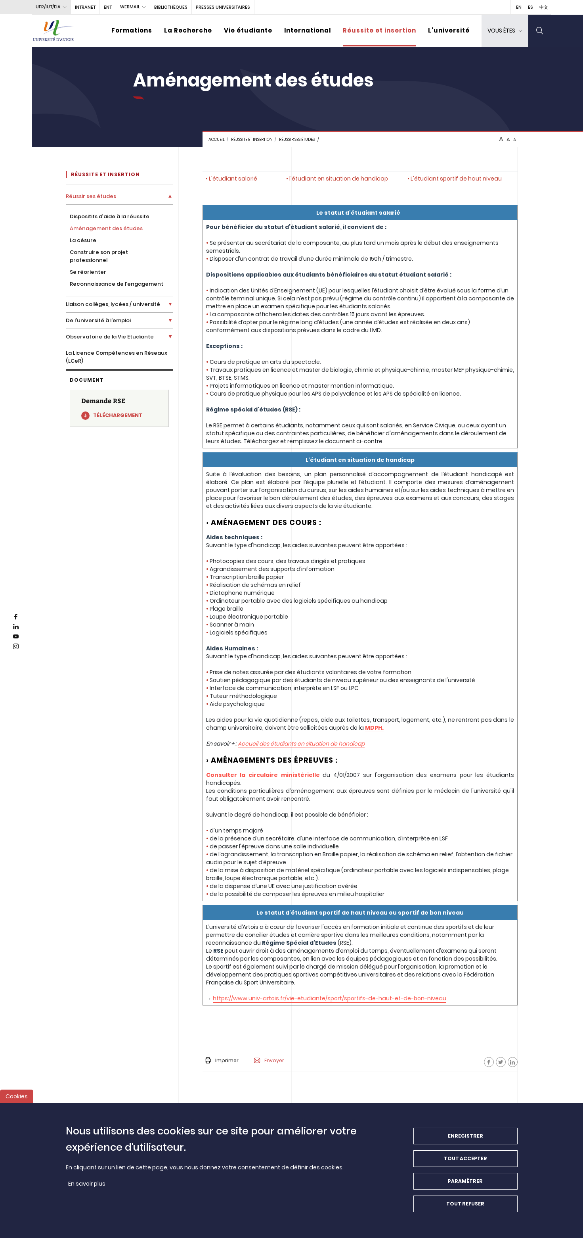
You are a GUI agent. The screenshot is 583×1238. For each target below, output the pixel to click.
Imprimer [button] (222, 1060)
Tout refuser (465, 1205)
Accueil (216, 139)
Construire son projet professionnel (99, 256)
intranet (85, 7)
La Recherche (188, 30)
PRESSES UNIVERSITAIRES (223, 7)
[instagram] (16, 647)
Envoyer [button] (269, 1060)
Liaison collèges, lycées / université (113, 304)
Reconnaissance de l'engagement (116, 284)
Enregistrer (465, 1137)
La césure (83, 240)
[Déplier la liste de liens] (170, 196)
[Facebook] (489, 1062)
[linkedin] (16, 627)
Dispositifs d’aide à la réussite (109, 216)
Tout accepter (465, 1160)
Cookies (17, 1098)
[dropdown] (505, 31)
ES (530, 7)
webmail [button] (130, 7)
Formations (131, 30)
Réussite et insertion (379, 30)
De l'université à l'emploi (98, 320)
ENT (108, 7)
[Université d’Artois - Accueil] (53, 31)
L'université (449, 30)
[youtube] (16, 637)
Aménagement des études (106, 228)
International (307, 30)
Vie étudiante (248, 30)
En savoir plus (86, 1186)
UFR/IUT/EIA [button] (48, 7)
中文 (543, 7)
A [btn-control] (501, 139)
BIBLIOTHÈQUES (170, 7)
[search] (539, 31)
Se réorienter (88, 272)
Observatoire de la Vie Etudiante (110, 336)
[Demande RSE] (119, 408)
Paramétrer (465, 1183)
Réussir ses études (297, 139)
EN (519, 7)
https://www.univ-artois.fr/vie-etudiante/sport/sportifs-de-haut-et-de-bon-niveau (329, 998)
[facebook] (16, 617)
